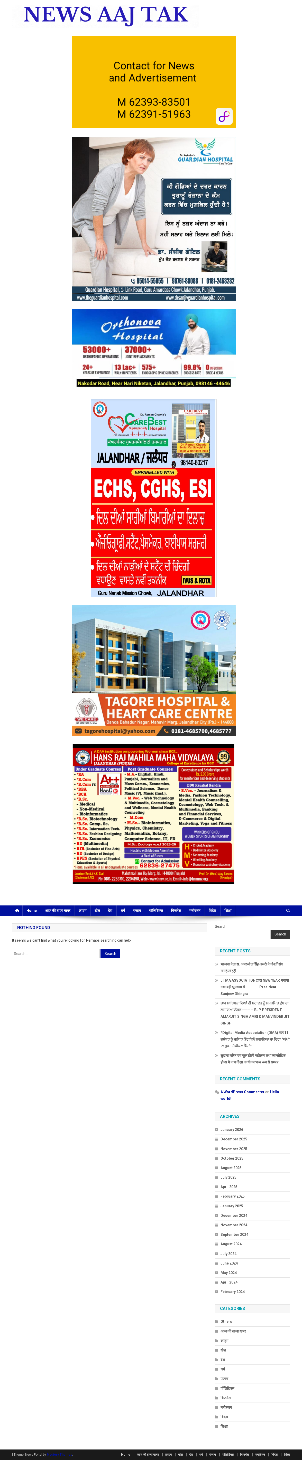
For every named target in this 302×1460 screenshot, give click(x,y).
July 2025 (228, 1177)
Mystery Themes (59, 1454)
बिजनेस (176, 911)
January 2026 (232, 1130)
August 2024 (231, 1244)
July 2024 (228, 1254)
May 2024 (229, 1273)
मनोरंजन (194, 911)
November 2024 (234, 1225)
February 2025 (233, 1196)
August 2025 (231, 1168)
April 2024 (229, 1282)
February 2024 (233, 1292)
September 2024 (234, 1234)
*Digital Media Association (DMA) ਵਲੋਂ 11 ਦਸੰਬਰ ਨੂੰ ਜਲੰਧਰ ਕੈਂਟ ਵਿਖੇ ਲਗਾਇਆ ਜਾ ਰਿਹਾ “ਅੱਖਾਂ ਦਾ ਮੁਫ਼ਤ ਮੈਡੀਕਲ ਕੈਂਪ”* (255, 1039)
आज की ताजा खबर (57, 911)
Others (226, 1321)
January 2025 (232, 1206)
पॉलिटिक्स (156, 911)
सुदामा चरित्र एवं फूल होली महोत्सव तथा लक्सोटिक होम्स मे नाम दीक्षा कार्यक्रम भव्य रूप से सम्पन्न (253, 1058)
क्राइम (82, 911)
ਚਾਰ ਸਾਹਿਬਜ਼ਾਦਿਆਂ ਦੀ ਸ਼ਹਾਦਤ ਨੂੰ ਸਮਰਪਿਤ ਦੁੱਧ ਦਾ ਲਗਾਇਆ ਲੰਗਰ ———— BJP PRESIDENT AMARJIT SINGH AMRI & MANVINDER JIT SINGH (255, 1013)
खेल (97, 911)
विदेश (212, 911)
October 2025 (232, 1158)
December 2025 (234, 1139)
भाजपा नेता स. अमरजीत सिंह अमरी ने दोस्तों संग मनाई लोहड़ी (252, 967)
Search (220, 926)
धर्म (123, 911)
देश (110, 911)
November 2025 (234, 1149)
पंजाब (137, 911)
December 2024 (234, 1216)
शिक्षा (228, 911)
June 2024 (229, 1263)
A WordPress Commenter (242, 1092)
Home (31, 911)
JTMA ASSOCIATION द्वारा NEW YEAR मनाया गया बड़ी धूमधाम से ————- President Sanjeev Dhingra (255, 987)
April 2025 (229, 1187)
